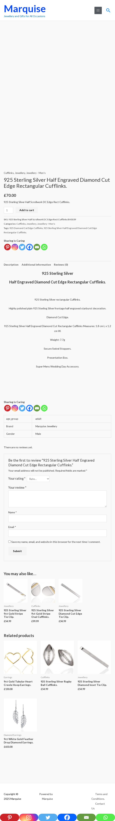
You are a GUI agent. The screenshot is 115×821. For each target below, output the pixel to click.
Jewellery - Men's (36, 172)
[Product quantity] (8, 210)
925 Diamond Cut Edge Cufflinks (26, 228)
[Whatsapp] (44, 408)
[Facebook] (29, 408)
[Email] (37, 408)
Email (12, 527)
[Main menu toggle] (97, 10)
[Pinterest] (7, 408)
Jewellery (20, 172)
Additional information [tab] (36, 264)
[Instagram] (15, 408)
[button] (108, 10)
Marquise (25, 8)
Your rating (16, 478)
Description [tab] (11, 264)
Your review (17, 487)
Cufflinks (9, 172)
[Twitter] (22, 408)
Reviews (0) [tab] (61, 264)
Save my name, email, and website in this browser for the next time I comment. (55, 541)
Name (12, 512)
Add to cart (26, 210)
